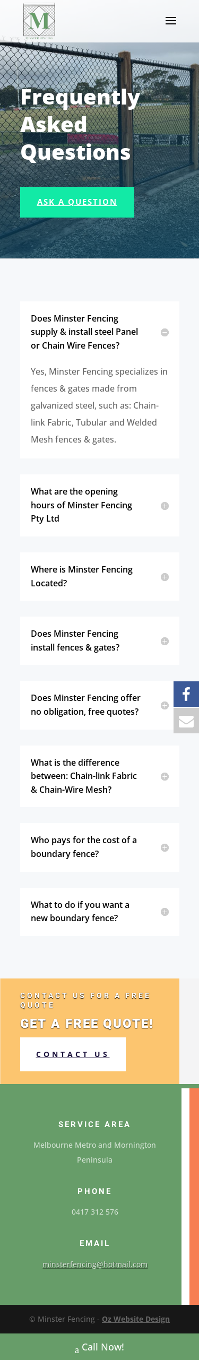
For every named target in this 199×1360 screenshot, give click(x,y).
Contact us (73, 1054)
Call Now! (99, 1348)
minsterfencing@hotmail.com (95, 1264)
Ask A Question (77, 201)
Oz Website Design (136, 1319)
